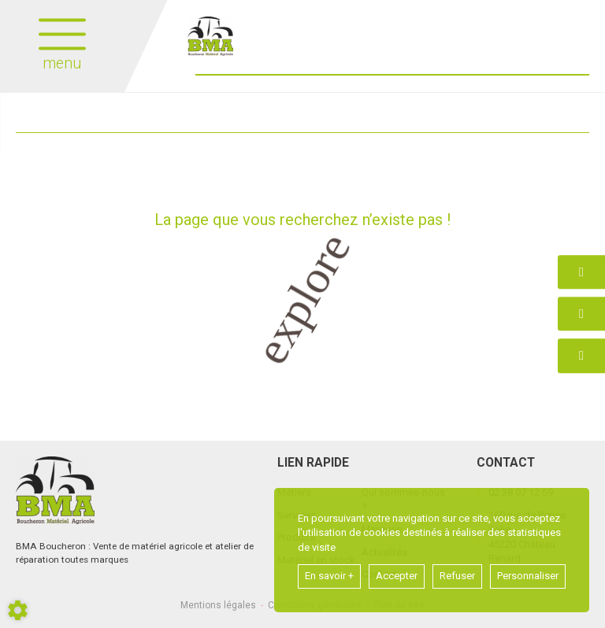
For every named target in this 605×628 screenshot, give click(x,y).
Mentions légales (218, 605)
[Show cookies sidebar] (18, 610)
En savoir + (329, 576)
